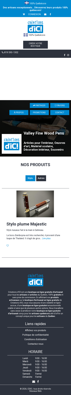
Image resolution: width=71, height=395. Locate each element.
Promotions (39, 112)
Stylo (30, 178)
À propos (19, 112)
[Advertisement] (35, 79)
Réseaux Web (35, 391)
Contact (59, 112)
